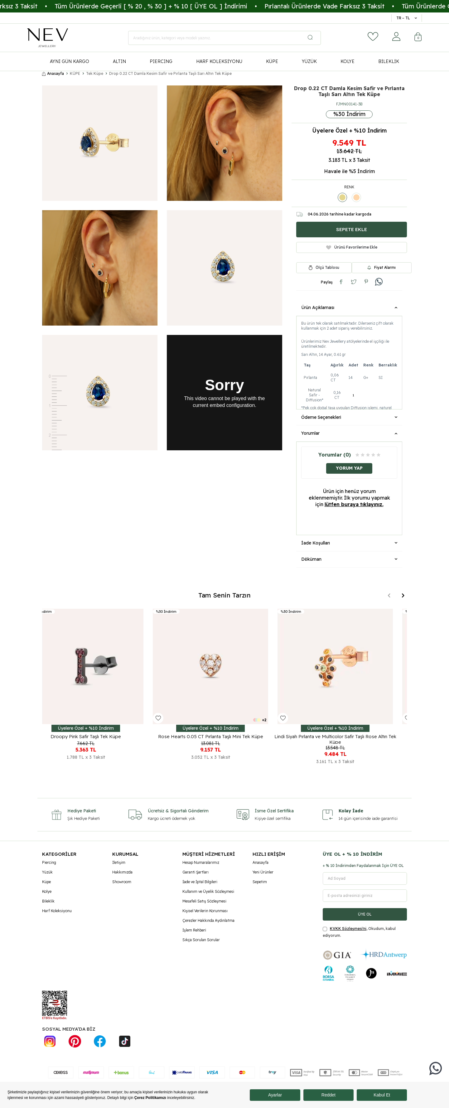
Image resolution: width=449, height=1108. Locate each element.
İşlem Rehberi (194, 930)
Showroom (121, 881)
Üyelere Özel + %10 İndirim (349, 130)
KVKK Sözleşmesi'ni (348, 928)
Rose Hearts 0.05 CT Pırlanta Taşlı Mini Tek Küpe (224, 736)
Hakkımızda (122, 872)
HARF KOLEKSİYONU (219, 61)
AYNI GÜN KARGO (69, 61)
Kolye (46, 891)
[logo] (47, 37)
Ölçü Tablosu (327, 267)
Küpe (46, 881)
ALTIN (119, 61)
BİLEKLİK (388, 61)
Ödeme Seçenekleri (349, 417)
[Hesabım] (396, 36)
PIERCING (161, 61)
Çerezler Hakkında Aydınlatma (208, 920)
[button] (389, 595)
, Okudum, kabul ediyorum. (359, 932)
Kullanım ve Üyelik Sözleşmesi (208, 891)
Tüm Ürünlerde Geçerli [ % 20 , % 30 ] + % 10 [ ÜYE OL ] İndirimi (181, 6)
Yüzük (47, 872)
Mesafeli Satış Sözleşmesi (204, 901)
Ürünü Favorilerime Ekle (351, 247)
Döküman (349, 559)
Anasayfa (53, 73)
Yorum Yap (349, 468)
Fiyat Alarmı (381, 267)
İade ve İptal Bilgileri (199, 881)
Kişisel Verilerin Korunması (205, 910)
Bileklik (48, 901)
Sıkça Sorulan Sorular (201, 939)
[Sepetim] (418, 37)
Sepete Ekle (351, 229)
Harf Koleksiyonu (57, 910)
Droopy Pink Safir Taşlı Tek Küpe (100, 736)
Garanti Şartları (195, 872)
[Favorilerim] (373, 36)
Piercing (49, 862)
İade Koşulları (349, 543)
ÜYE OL (365, 914)
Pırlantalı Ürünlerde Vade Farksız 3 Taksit (355, 6)
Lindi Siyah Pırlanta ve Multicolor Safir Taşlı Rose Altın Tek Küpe (349, 739)
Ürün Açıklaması (349, 307)
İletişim (118, 862)
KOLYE (347, 61)
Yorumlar (349, 433)
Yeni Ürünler (263, 872)
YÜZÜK (309, 61)
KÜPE (272, 61)
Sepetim (260, 881)
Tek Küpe (94, 73)
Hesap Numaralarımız (200, 862)
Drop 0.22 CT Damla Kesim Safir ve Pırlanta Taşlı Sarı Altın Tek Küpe (170, 73)
